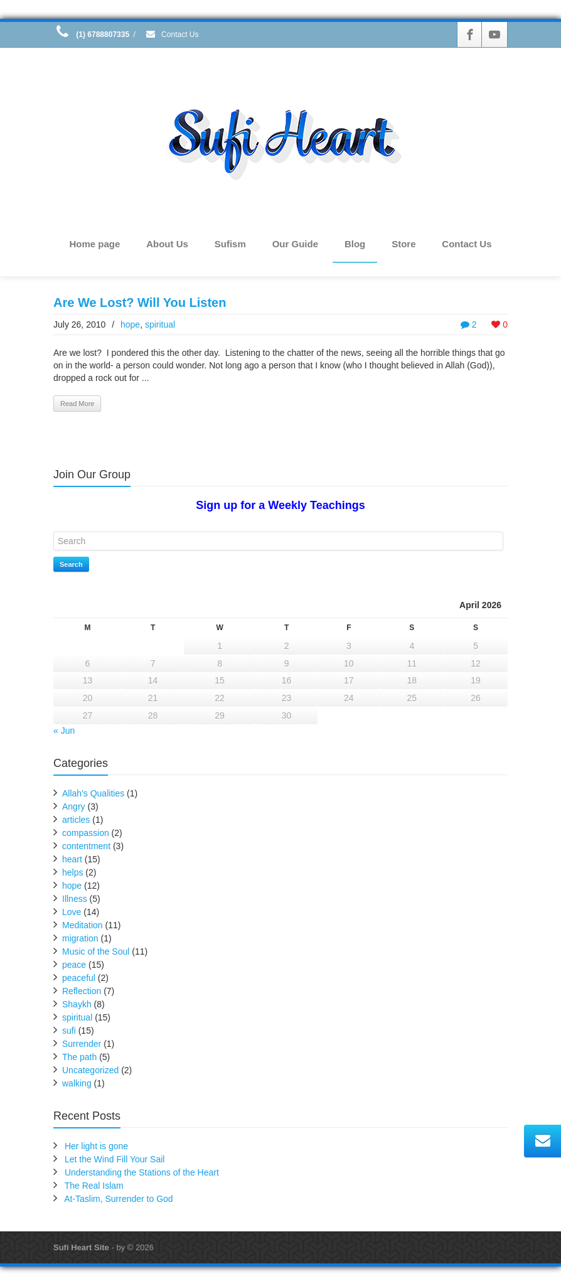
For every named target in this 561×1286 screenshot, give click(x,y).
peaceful (78, 978)
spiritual (160, 324)
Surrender (81, 1044)
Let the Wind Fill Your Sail (115, 1160)
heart (72, 860)
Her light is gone (96, 1147)
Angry (73, 807)
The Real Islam (94, 1186)
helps (72, 873)
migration (80, 939)
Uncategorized (90, 1071)
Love (71, 913)
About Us (167, 243)
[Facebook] (470, 34)
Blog (355, 243)
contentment (86, 847)
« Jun (64, 731)
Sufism (230, 243)
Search (71, 564)
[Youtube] (494, 34)
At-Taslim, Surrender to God (118, 1199)
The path (79, 1058)
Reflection (81, 992)
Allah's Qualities (93, 794)
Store (403, 243)
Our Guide (295, 243)
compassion (85, 833)
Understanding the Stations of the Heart (142, 1173)
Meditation (82, 926)
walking (77, 1084)
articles (76, 820)
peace (74, 965)
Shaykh (77, 1005)
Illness (74, 899)
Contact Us (172, 34)
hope (130, 324)
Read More (77, 403)
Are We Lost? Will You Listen (139, 302)
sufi (69, 1031)
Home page (94, 243)
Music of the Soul (95, 952)
